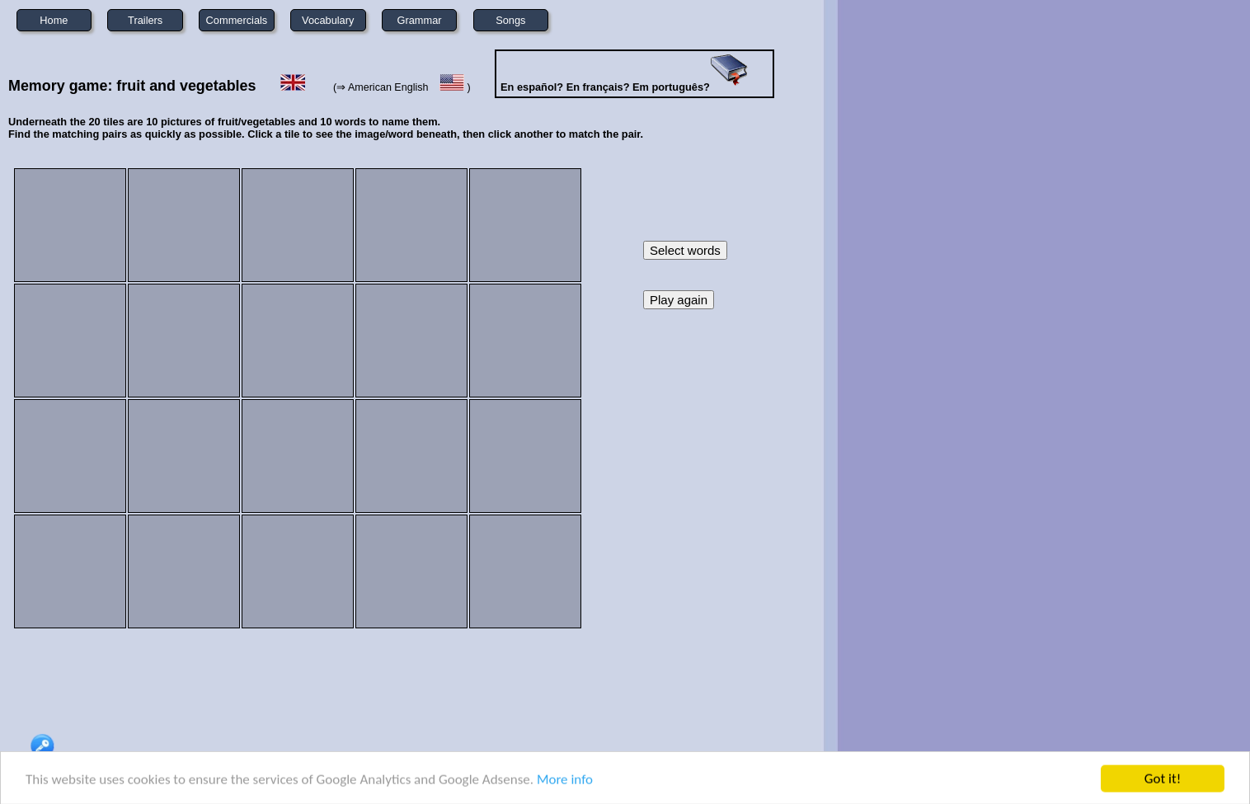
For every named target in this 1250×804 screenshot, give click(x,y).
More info (565, 781)
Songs (510, 20)
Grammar (419, 20)
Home (54, 20)
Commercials (237, 20)
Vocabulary (328, 20)
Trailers (145, 20)
